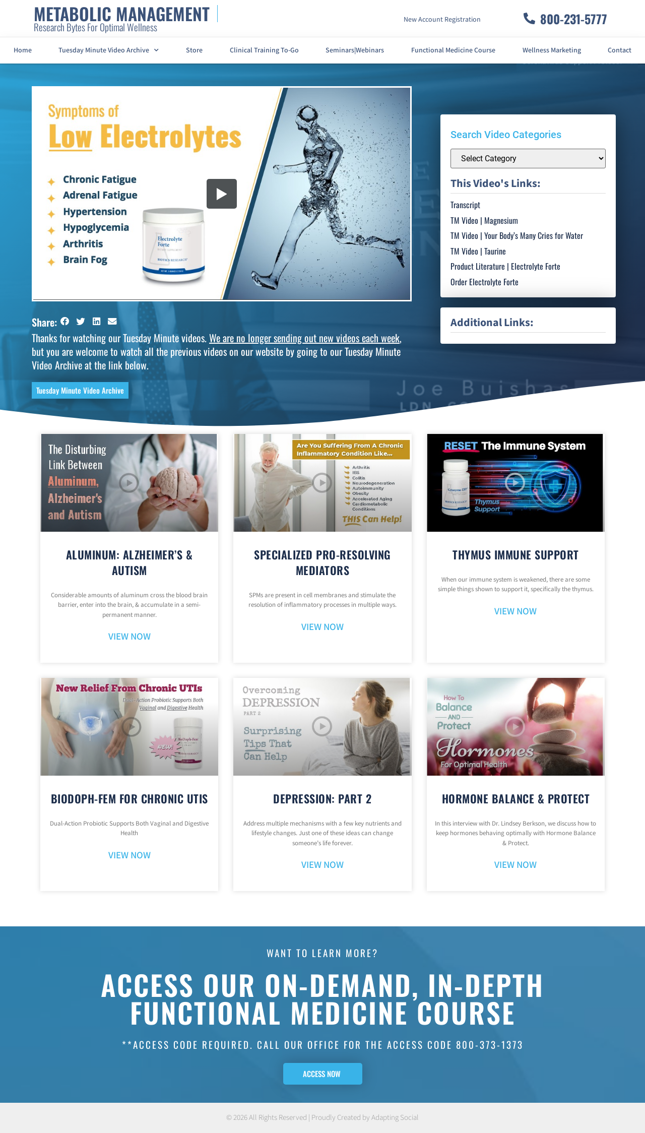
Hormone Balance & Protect (516, 798)
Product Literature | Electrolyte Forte (505, 266)
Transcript (465, 205)
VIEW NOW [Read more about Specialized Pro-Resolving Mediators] (322, 627)
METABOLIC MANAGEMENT (122, 13)
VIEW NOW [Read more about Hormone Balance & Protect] (515, 865)
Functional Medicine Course (453, 50)
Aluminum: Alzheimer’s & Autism (129, 562)
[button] (65, 321)
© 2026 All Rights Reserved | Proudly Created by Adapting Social (322, 1117)
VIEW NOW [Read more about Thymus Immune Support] (515, 611)
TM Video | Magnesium (484, 220)
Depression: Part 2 (322, 798)
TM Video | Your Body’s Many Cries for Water (516, 235)
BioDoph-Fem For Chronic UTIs (129, 798)
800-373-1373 (490, 1044)
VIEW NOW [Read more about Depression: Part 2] (322, 865)
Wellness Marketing (552, 50)
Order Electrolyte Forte (484, 282)
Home (23, 50)
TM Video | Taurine (478, 251)
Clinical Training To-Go (264, 50)
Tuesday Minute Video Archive (108, 50)
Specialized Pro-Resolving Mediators (322, 562)
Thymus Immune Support (516, 554)
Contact (619, 50)
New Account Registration (442, 19)
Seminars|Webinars (355, 50)
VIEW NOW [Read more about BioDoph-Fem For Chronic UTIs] (129, 855)
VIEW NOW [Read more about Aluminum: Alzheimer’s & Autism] (129, 637)
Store (194, 50)
